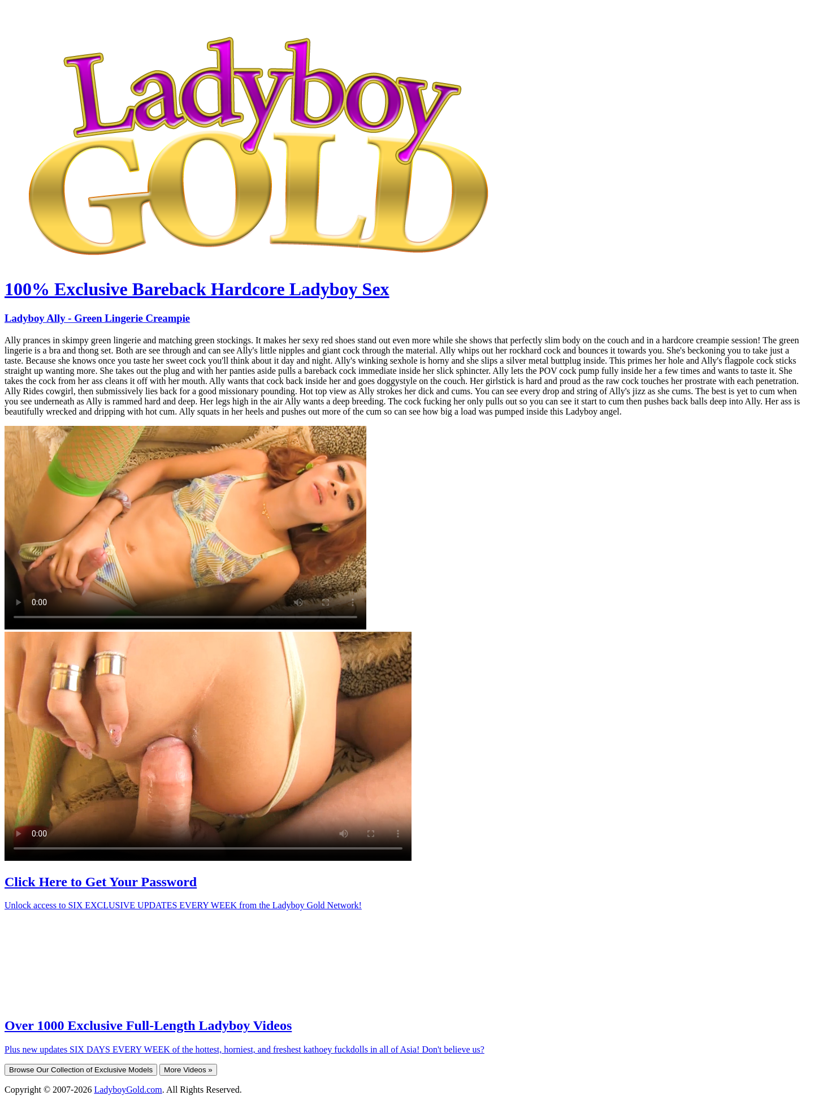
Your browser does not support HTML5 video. (185, 527)
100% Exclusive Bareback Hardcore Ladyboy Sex (197, 289)
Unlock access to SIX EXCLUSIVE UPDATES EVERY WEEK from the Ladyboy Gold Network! (183, 905)
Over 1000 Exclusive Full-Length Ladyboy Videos (148, 1025)
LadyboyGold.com (128, 1089)
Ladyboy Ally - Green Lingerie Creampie (97, 318)
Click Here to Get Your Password (101, 881)
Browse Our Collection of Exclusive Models (81, 1070)
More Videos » (188, 1070)
